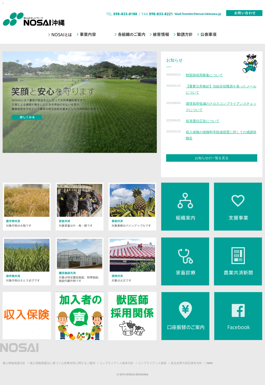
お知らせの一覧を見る (212, 158)
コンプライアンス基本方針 (116, 363)
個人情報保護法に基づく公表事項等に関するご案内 (62, 363)
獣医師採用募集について (204, 75)
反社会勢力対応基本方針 (186, 363)
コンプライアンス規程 (152, 363)
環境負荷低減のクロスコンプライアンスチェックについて (221, 107)
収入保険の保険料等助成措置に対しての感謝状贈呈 (221, 135)
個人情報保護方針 (14, 363)
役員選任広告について (202, 121)
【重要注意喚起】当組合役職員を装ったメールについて (221, 89)
